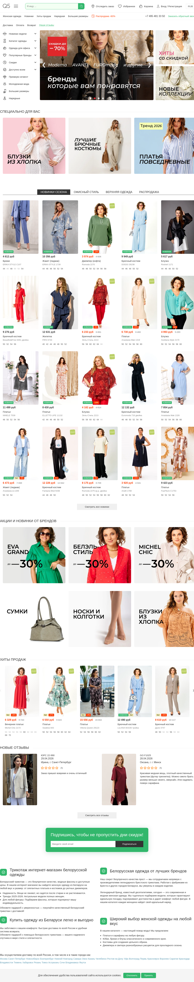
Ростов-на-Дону (115, 959)
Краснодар (184, 959)
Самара (77, 959)
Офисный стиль (86, 192)
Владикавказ (71, 962)
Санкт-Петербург (16, 959)
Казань (91, 959)
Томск (45, 962)
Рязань (37, 962)
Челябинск (101, 959)
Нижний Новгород (63, 959)
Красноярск (153, 959)
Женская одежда (12, 16)
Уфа (126, 959)
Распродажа (149, 192)
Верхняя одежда (119, 192)
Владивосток (6, 962)
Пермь (143, 959)
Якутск (82, 962)
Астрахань (53, 962)
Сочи (62, 962)
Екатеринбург (47, 959)
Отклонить (131, 975)
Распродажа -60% (103, 16)
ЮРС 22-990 (48, 755)
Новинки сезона (54, 192)
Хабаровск (27, 962)
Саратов (173, 959)
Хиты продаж (44, 16)
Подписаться (129, 844)
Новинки (28, 16)
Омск (84, 959)
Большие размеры (78, 16)
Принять (148, 975)
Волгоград (134, 959)
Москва (4, 959)
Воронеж (164, 959)
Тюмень (18, 962)
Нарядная (59, 16)
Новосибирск (32, 959)
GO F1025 (145, 755)
